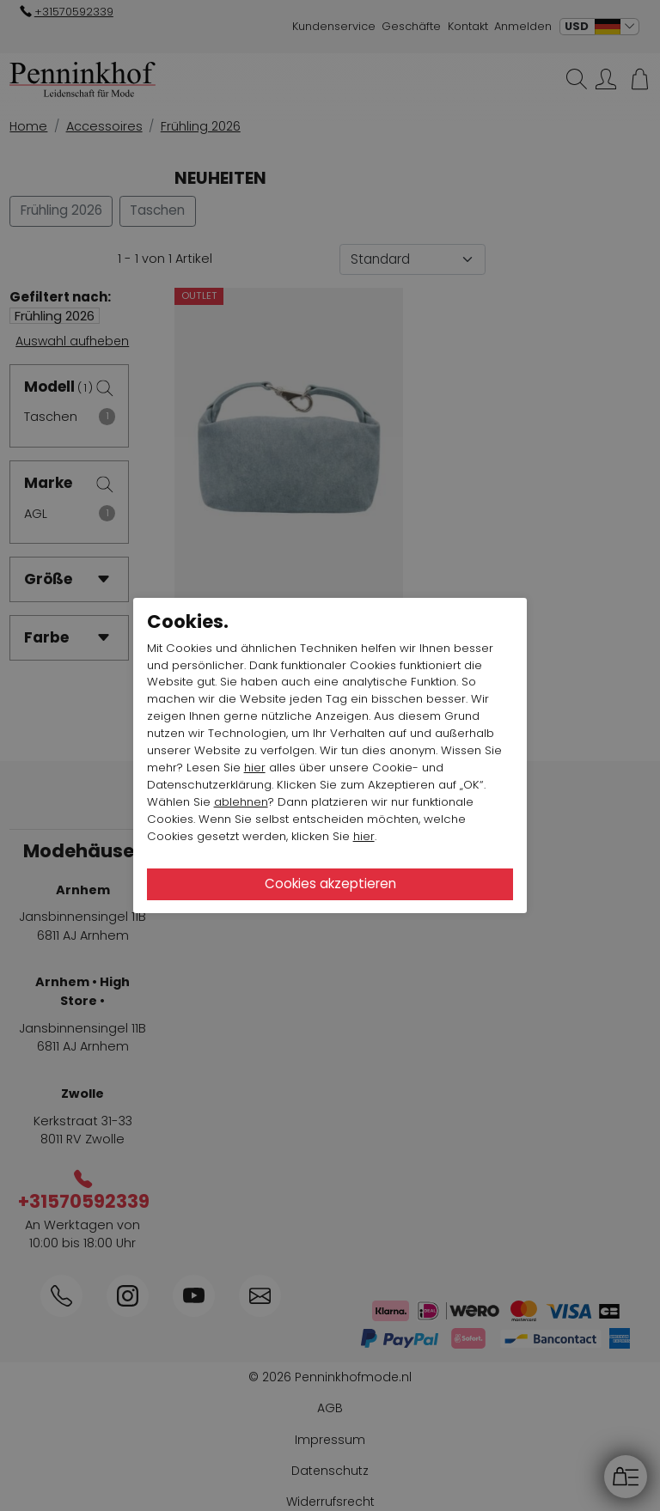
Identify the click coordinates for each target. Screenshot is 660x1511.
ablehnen (241, 802)
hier (255, 767)
